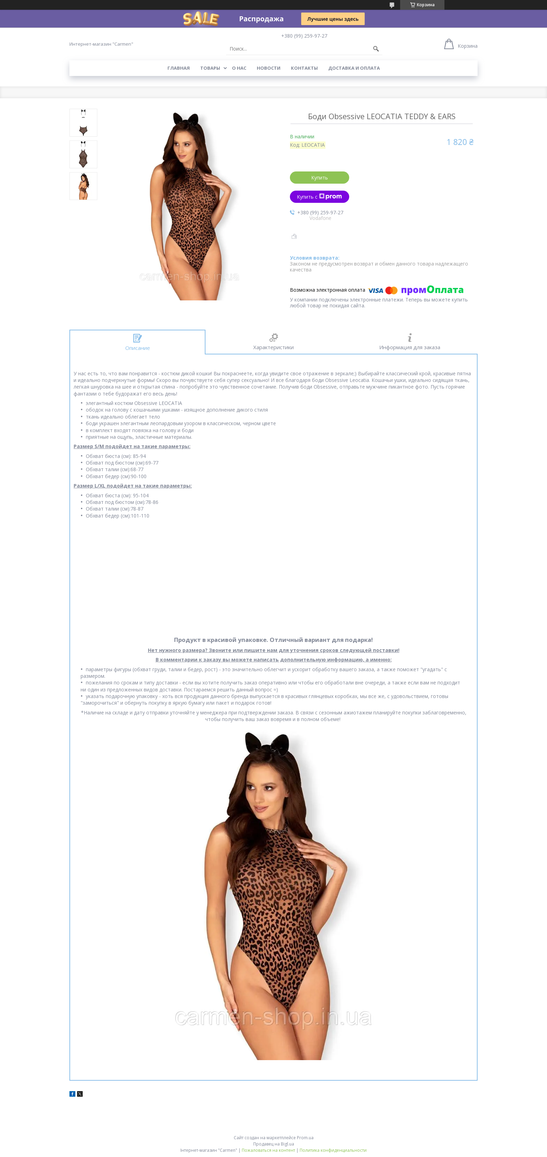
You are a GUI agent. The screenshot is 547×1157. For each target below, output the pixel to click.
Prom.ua (305, 1138)
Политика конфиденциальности (333, 1150)
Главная (178, 68)
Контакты (304, 68)
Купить (319, 177)
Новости (268, 68)
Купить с (319, 196)
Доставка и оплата (354, 68)
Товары (210, 68)
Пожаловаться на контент (268, 1150)
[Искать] (376, 49)
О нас (239, 68)
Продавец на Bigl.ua (273, 1144)
